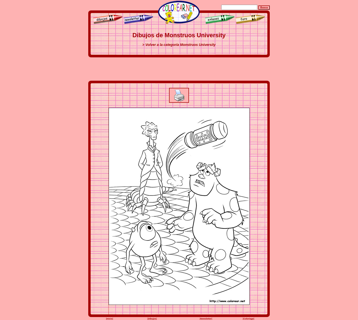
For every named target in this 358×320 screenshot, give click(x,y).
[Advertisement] (179, 69)
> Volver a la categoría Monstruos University (179, 45)
